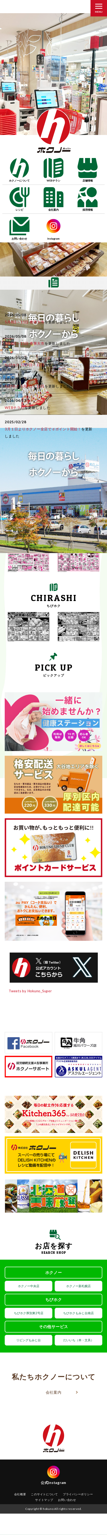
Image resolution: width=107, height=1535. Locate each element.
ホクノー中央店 (28, 1286)
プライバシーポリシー (78, 1494)
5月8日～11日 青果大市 (25, 322)
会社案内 (54, 1392)
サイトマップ (44, 1500)
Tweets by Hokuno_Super (30, 991)
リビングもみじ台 (28, 1340)
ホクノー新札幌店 (78, 1286)
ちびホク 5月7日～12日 (25, 365)
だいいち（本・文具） (78, 1340)
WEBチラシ (15, 407)
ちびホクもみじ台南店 (78, 1313)
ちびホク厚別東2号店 (28, 1313)
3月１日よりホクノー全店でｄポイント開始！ (43, 429)
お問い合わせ (67, 1500)
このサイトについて (44, 1494)
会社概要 (20, 1494)
